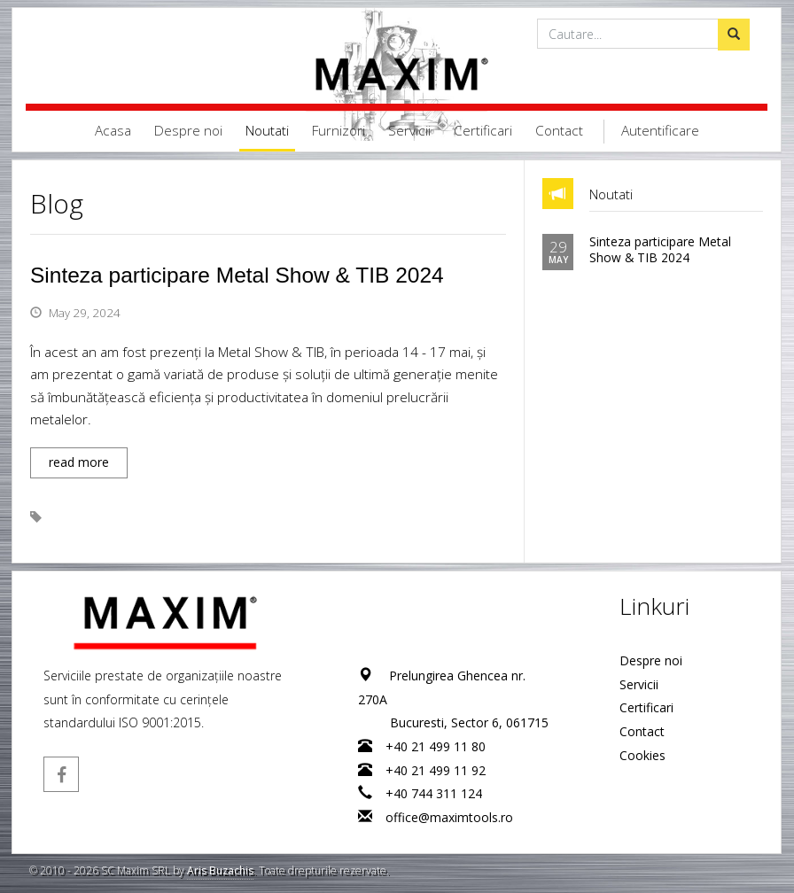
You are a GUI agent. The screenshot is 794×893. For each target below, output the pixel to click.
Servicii (409, 130)
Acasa (113, 130)
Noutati (267, 130)
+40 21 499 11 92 (436, 770)
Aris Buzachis (220, 870)
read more (79, 462)
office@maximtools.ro (450, 817)
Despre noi (188, 130)
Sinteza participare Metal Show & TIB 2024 (237, 275)
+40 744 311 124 (434, 793)
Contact (559, 130)
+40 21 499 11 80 (436, 746)
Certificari (483, 130)
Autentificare (660, 130)
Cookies (643, 755)
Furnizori (338, 130)
